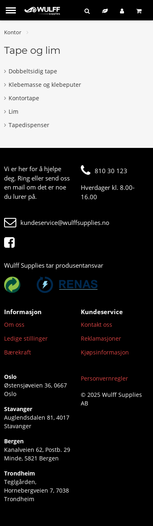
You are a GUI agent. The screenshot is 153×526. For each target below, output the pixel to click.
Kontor (12, 32)
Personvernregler (104, 378)
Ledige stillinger (26, 338)
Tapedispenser (26, 125)
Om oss (14, 324)
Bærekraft (17, 352)
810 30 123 (104, 171)
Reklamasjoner (101, 338)
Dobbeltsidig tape (30, 71)
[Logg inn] (122, 11)
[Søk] (87, 11)
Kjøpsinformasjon (105, 352)
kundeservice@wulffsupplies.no (56, 222)
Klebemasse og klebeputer (42, 84)
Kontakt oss (96, 324)
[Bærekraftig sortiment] (105, 11)
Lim (11, 111)
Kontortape (21, 98)
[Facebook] (11, 243)
